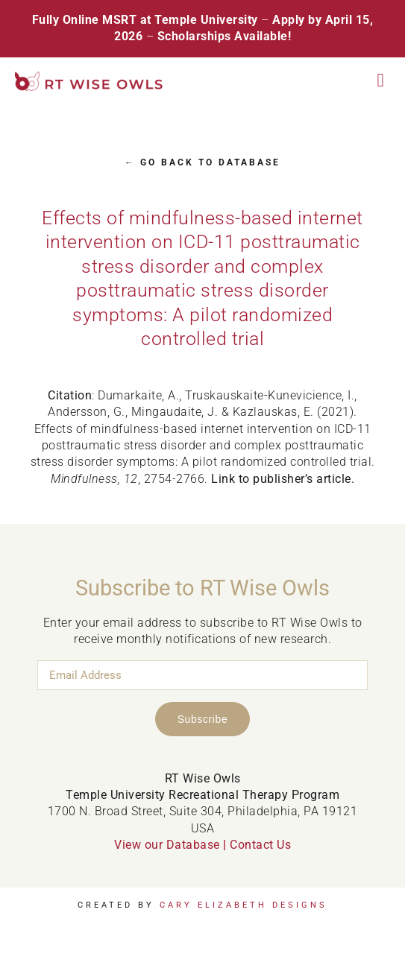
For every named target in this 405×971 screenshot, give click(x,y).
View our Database (167, 845)
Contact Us (260, 845)
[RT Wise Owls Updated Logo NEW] (89, 77)
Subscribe (203, 719)
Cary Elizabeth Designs (243, 905)
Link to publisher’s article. (282, 479)
